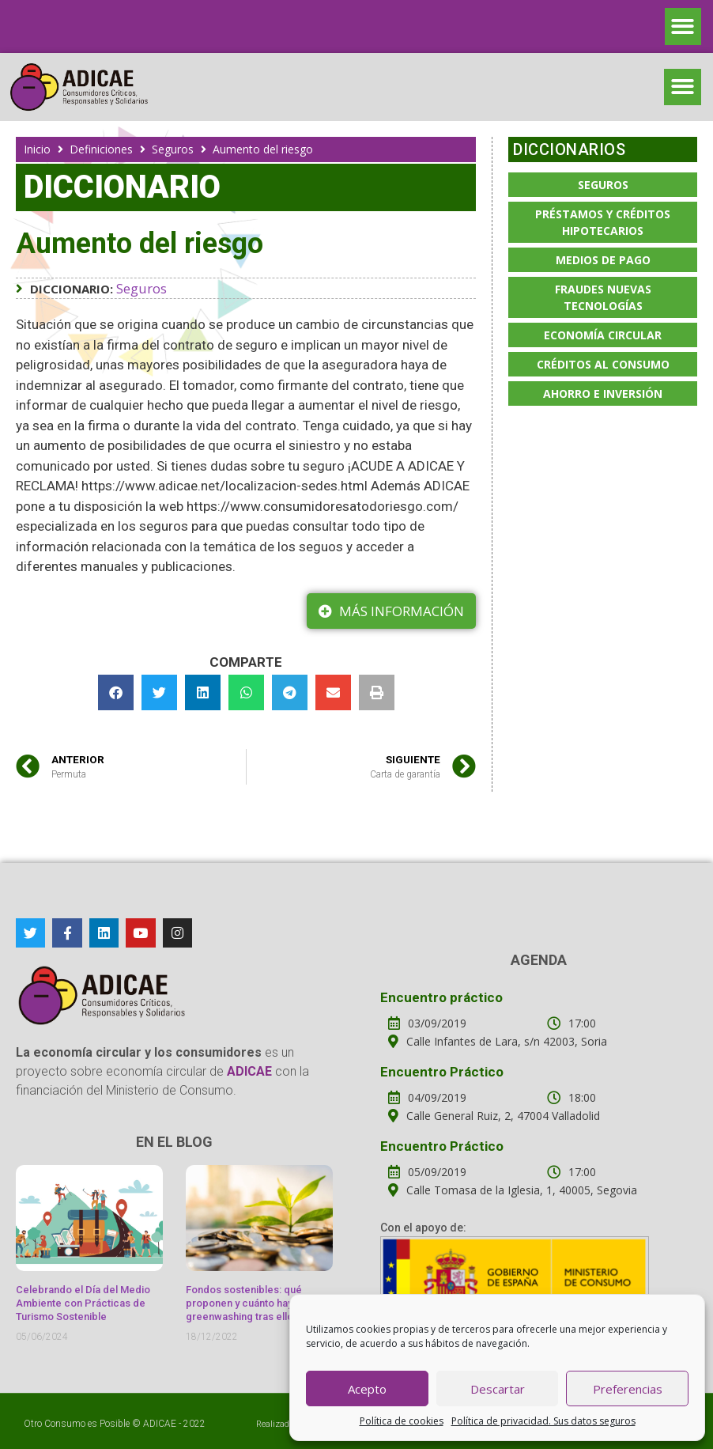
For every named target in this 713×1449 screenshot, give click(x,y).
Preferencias (627, 1389)
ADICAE (159, 1423)
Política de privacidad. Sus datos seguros (543, 1421)
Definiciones (101, 149)
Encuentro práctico (441, 997)
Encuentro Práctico (442, 1072)
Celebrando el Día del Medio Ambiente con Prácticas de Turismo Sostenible (83, 1303)
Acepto (367, 1389)
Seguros (173, 149)
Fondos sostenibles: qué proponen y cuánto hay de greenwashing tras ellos (246, 1303)
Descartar (497, 1389)
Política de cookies (401, 1421)
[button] (683, 26)
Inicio (37, 149)
